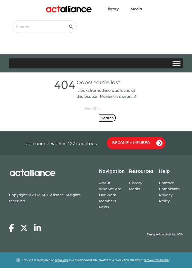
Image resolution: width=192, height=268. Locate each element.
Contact (166, 182)
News (104, 206)
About (104, 182)
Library (112, 8)
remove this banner (157, 260)
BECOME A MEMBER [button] (137, 143)
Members (107, 200)
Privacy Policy (165, 197)
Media (136, 8)
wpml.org (61, 260)
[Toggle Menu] (176, 63)
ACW (179, 234)
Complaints (169, 188)
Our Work (107, 194)
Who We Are (110, 188)
